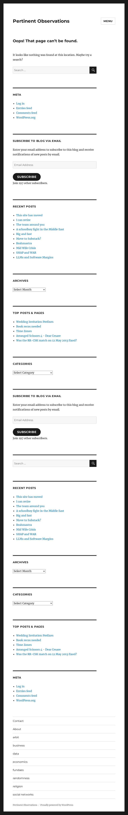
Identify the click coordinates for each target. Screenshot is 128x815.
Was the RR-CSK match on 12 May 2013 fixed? (46, 340)
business (19, 745)
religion (18, 786)
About (17, 729)
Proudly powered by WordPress (56, 805)
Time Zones (24, 331)
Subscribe (26, 177)
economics (20, 761)
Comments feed (26, 112)
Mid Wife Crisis (26, 248)
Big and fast (24, 234)
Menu (108, 21)
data (16, 753)
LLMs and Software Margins (34, 257)
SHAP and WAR (26, 252)
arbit (16, 737)
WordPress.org (26, 117)
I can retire (23, 220)
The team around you (30, 224)
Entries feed (24, 108)
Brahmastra (24, 243)
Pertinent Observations (41, 21)
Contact (18, 721)
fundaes (18, 770)
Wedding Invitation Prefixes (35, 321)
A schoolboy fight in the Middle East (40, 229)
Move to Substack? (28, 238)
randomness (21, 778)
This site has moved (29, 215)
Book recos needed (28, 326)
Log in (20, 103)
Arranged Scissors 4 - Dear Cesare (38, 335)
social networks (23, 794)
